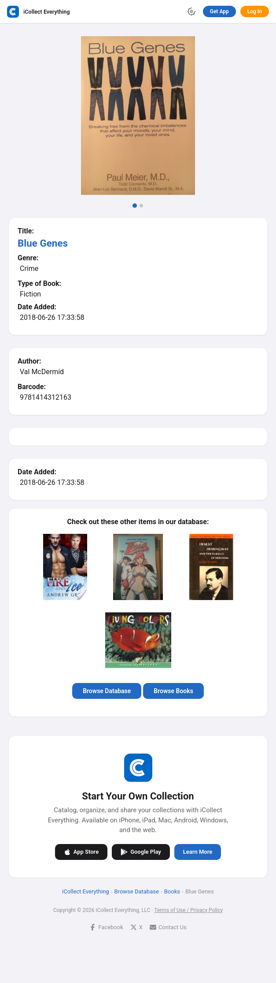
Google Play (141, 851)
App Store (81, 851)
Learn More (197, 851)
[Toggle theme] (191, 11)
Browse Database (107, 690)
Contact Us (168, 926)
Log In (254, 11)
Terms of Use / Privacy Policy (188, 910)
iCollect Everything (85, 891)
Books (172, 891)
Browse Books (173, 690)
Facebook (106, 926)
